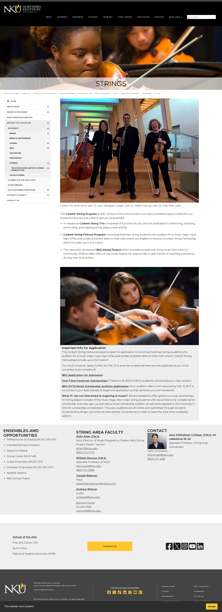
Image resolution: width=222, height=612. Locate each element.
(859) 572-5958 (85, 470)
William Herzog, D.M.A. (91, 458)
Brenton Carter (85, 502)
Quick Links (175, 17)
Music (115, 93)
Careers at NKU (168, 586)
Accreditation (167, 596)
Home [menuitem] (13, 101)
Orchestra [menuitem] (15, 153)
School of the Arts (85, 93)
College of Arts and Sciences (45, 93)
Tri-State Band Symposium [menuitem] (21, 190)
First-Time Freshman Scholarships (84, 380)
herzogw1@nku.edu (88, 466)
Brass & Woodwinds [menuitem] (20, 138)
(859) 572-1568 (156, 459)
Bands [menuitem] (13, 133)
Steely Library (125, 17)
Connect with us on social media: (124, 587)
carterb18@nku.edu (88, 510)
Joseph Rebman (86, 475)
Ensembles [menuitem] (13, 128)
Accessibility (199, 591)
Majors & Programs (102, 93)
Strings (157, 93)
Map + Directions (201, 586)
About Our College (67, 93)
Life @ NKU (108, 17)
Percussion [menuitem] (16, 158)
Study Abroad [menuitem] (15, 185)
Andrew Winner (86, 489)
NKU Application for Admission (82, 375)
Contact (165, 591)
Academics (62, 17)
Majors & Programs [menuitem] (17, 112)
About (49, 17)
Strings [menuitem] (14, 163)
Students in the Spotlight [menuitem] (22, 180)
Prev (62, 302)
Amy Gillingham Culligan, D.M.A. (190, 434)
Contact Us (110, 546)
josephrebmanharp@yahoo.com (96, 483)
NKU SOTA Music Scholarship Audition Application (95, 386)
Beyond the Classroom (130, 93)
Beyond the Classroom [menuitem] (19, 123)
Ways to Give (143, 17)
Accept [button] (212, 606)
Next (196, 302)
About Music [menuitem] (13, 107)
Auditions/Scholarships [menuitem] (20, 118)
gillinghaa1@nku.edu (160, 455)
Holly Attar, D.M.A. (88, 436)
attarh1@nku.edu (87, 448)
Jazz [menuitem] (12, 148)
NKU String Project (108, 249)
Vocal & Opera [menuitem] (17, 175)
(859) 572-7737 (85, 452)
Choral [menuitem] (13, 143)
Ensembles (147, 93)
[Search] (190, 17)
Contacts (159, 17)
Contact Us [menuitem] (13, 201)
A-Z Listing (199, 596)
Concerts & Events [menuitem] (17, 195)
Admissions (77, 17)
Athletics (93, 17)
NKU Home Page (12, 93)
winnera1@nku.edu (88, 497)
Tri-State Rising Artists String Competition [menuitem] (27, 169)
